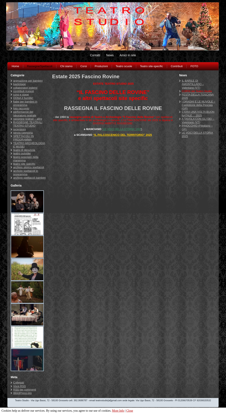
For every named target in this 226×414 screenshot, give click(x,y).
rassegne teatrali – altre (27, 118)
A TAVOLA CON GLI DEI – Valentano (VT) (198, 120)
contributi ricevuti (23, 91)
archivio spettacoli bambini (29, 177)
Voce (19, 386)
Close (129, 410)
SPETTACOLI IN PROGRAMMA (23, 138)
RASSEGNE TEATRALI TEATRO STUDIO (27, 124)
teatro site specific (24, 163)
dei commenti (24, 389)
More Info (118, 410)
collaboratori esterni (25, 87)
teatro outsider (22, 153)
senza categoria (23, 132)
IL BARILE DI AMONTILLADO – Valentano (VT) (193, 84)
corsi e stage (21, 94)
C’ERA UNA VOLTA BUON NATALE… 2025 (198, 113)
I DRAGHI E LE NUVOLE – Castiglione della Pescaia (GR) (198, 105)
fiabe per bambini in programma (25, 103)
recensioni (19, 129)
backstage (19, 84)
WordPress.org (22, 393)
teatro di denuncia (24, 150)
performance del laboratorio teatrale (24, 113)
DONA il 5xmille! (23, 98)
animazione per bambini (28, 80)
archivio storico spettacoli (28, 167)
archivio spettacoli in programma (25, 172)
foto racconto (21, 108)
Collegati (18, 382)
